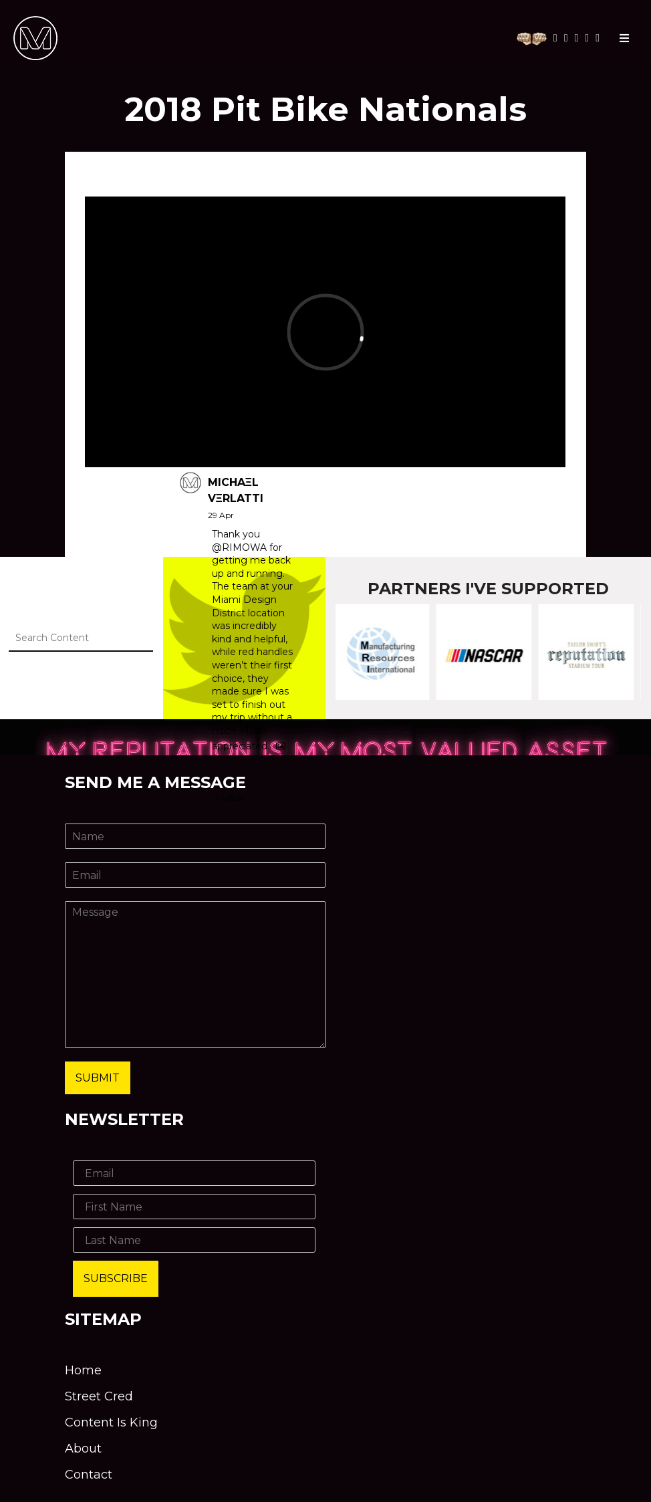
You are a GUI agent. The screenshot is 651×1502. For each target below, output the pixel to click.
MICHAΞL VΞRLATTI (235, 490)
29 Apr (221, 515)
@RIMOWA (239, 547)
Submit (98, 1078)
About (83, 1448)
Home (83, 1370)
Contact (88, 1474)
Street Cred (99, 1396)
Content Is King (111, 1422)
